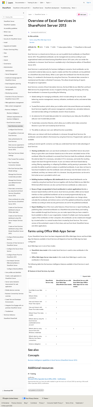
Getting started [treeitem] (8, 35)
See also (32, 42)
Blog (25, 403)
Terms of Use (69, 403)
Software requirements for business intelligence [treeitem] (14, 118)
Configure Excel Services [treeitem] (15, 129)
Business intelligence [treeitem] (13, 113)
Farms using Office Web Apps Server (40, 40)
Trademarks (79, 403)
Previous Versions (17, 403)
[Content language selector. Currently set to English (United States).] (10, 398)
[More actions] (89, 14)
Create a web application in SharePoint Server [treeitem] (13, 277)
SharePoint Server (40, 14)
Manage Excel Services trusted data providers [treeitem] (15, 175)
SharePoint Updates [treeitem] (9, 25)
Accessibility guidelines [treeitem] (10, 28)
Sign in (89, 2)
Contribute (33, 403)
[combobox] (13, 17)
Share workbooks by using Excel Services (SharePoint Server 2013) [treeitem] (16, 201)
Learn (30, 14)
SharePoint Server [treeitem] (9, 21)
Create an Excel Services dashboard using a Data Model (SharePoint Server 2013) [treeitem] (15, 229)
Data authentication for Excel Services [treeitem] (15, 140)
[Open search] (84, 2)
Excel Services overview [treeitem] (15, 126)
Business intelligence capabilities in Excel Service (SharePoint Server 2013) (52, 360)
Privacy (41, 403)
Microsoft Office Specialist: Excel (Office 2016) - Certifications (47, 379)
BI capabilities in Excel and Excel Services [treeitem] (16, 134)
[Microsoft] (3, 2)
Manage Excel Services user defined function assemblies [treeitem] (15, 182)
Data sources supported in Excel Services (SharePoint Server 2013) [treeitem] (16, 147)
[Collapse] (24, 13)
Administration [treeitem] (9, 71)
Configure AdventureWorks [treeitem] (15, 269)
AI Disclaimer (5, 403)
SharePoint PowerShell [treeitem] (10, 318)
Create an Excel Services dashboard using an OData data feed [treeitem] (15, 209)
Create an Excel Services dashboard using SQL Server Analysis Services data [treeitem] (15, 219)
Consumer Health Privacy (54, 403)
